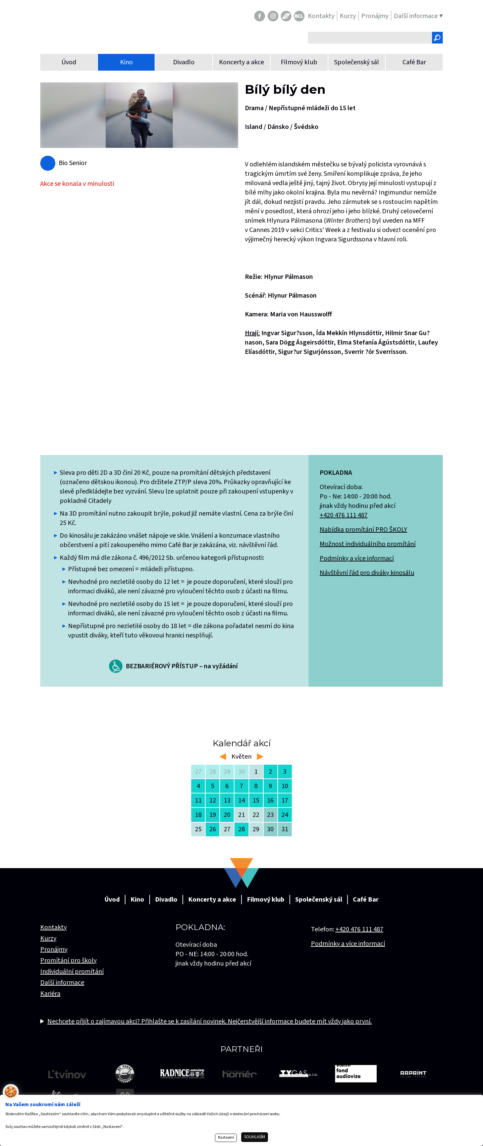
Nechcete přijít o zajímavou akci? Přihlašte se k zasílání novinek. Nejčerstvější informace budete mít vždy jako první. (209, 1021)
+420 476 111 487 (344, 515)
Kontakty (53, 927)
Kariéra (50, 993)
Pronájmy (53, 949)
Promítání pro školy (68, 960)
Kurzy (48, 938)
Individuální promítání (72, 971)
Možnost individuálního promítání (368, 544)
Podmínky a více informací (357, 558)
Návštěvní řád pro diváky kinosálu (367, 573)
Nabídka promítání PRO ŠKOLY (363, 529)
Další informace (62, 982)
